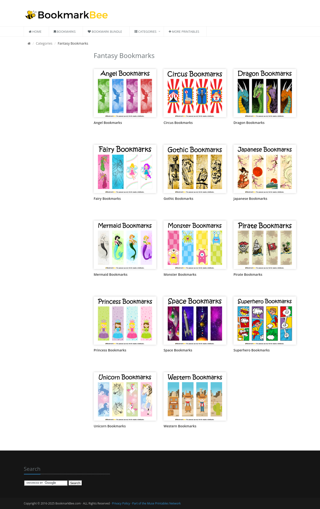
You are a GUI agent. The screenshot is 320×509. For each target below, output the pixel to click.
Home (35, 31)
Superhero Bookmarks (251, 350)
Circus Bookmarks (178, 122)
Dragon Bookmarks (249, 122)
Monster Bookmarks (179, 274)
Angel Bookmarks (108, 122)
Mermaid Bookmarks (110, 274)
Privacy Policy (121, 503)
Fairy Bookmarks (107, 198)
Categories (145, 31)
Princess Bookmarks (110, 350)
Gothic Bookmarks (178, 198)
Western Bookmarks (179, 426)
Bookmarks (65, 31)
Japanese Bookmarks (250, 198)
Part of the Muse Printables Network (156, 503)
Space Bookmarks (177, 350)
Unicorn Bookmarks (110, 426)
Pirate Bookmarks (247, 274)
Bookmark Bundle (105, 31)
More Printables (184, 31)
